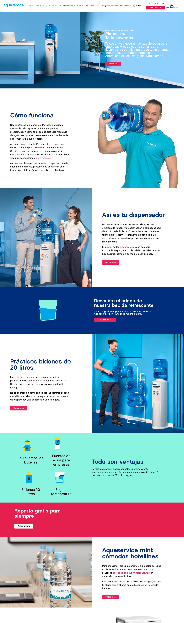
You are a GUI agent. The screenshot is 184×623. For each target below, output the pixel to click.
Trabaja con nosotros (109, 6)
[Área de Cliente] (171, 4)
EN (140, 5)
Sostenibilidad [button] (91, 6)
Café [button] (79, 6)
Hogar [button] (46, 6)
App (121, 6)
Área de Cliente (172, 7)
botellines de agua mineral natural (131, 573)
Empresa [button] (56, 6)
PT (137, 5)
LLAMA (155, 4)
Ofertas (128, 6)
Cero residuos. (43, 158)
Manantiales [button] (68, 6)
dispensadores (128, 247)
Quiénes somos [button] (33, 6)
